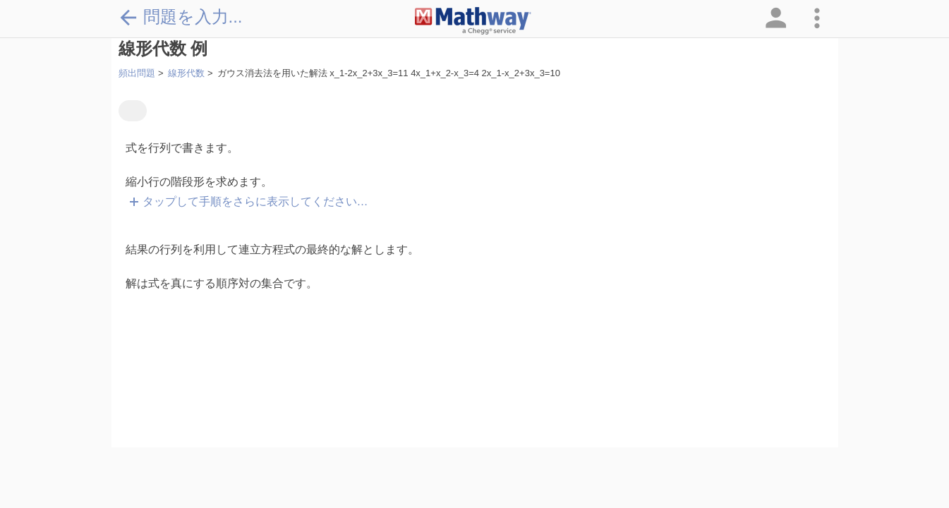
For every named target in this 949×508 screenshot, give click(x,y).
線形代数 (186, 73)
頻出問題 (137, 73)
